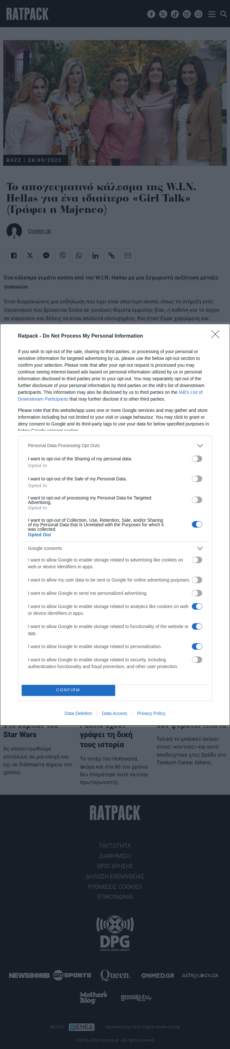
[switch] (197, 459)
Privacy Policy (151, 713)
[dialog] (115, 525)
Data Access (114, 713)
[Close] (217, 336)
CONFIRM (68, 690)
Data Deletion (78, 713)
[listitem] (115, 445)
